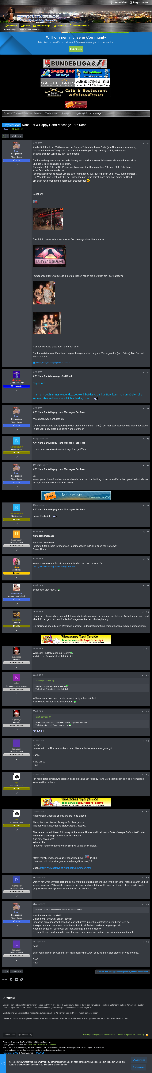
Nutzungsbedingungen (93, 1037)
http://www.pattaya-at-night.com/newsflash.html (66, 871)
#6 (146, 509)
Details (100, 1050)
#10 (146, 615)
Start (139, 1037)
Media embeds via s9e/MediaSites (50, 1053)
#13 (146, 715)
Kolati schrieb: (43, 720)
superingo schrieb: (44, 684)
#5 (146, 469)
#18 (146, 908)
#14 (146, 744)
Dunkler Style (9, 1037)
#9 (146, 589)
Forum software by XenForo (27, 1044)
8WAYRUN (40, 1055)
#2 (146, 372)
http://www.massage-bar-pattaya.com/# (55, 569)
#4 (146, 442)
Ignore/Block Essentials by (29, 1047)
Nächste (16, 136)
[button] (66, 25)
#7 (146, 535)
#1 (146, 143)
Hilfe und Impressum (126, 1037)
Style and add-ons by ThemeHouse (19, 1053)
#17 (146, 881)
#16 (146, 815)
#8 (146, 563)
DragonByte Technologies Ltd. (83, 1050)
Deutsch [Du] (25, 1037)
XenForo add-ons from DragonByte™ (43, 1050)
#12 (146, 679)
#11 (146, 652)
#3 (146, 408)
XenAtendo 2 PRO (10, 1055)
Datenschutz (109, 1037)
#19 (146, 945)
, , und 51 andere (54, 363)
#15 (146, 778)
